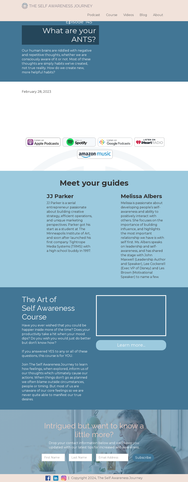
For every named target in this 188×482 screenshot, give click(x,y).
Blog (143, 15)
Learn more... (131, 345)
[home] (57, 4)
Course (111, 15)
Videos (128, 15)
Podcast (93, 15)
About (158, 15)
